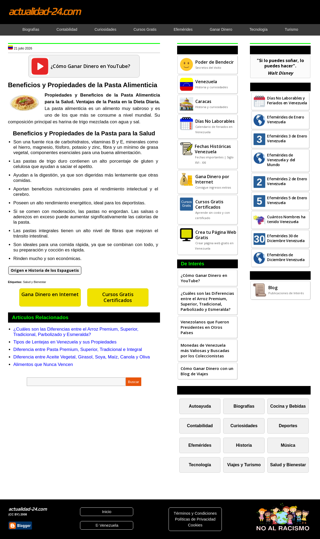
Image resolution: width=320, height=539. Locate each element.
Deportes (288, 425)
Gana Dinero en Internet (50, 294)
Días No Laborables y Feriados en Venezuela (287, 100)
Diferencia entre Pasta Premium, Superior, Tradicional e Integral (77, 349)
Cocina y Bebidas (288, 406)
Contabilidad (200, 425)
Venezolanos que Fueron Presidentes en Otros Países (205, 327)
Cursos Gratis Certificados (118, 297)
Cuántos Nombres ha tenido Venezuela (286, 219)
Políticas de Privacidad (195, 519)
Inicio (106, 511)
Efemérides (199, 445)
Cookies (195, 525)
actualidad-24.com (44, 11)
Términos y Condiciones (195, 513)
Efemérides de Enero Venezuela (285, 119)
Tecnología (200, 464)
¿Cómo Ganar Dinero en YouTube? (204, 278)
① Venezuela (106, 525)
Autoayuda (200, 406)
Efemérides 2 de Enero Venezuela (287, 181)
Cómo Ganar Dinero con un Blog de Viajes (207, 371)
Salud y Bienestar (34, 282)
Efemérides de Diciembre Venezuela (285, 257)
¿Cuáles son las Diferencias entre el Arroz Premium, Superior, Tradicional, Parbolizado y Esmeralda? (76, 332)
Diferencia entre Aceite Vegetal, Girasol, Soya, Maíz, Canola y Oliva (81, 357)
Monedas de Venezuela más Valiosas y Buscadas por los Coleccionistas (205, 350)
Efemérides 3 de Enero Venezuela (287, 138)
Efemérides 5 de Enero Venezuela (287, 200)
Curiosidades (243, 425)
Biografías (244, 406)
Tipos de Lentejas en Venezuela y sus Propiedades (65, 342)
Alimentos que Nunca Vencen (43, 364)
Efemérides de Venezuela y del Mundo (281, 159)
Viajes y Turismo (244, 464)
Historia (244, 445)
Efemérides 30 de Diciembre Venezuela (285, 238)
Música (288, 445)
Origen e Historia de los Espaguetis (45, 270)
